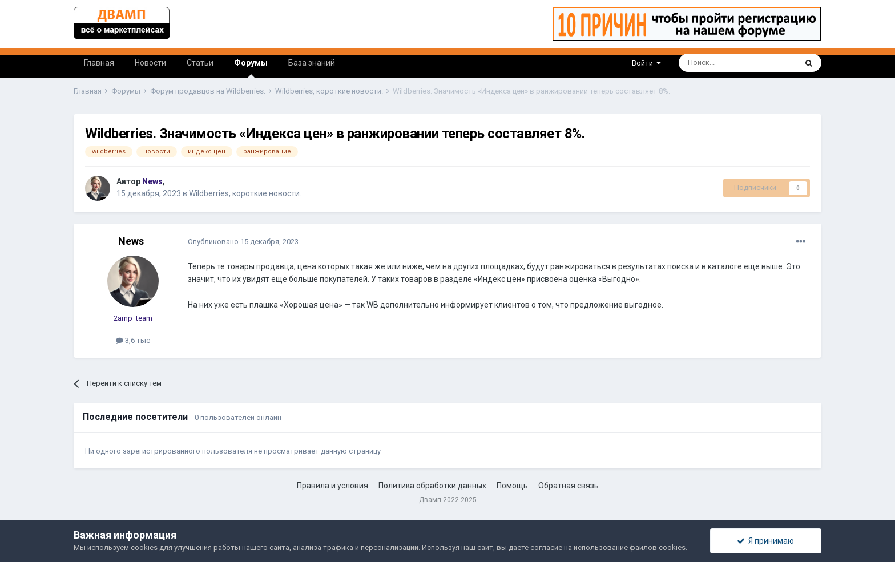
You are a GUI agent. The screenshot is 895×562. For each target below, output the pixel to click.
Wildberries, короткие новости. (245, 193)
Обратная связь (568, 485)
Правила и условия (332, 485)
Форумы (251, 68)
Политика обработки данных (432, 485)
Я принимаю (765, 540)
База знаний (311, 62)
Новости (150, 62)
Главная (99, 62)
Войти (646, 63)
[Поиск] (711, 63)
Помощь (512, 485)
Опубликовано (243, 241)
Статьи (200, 62)
